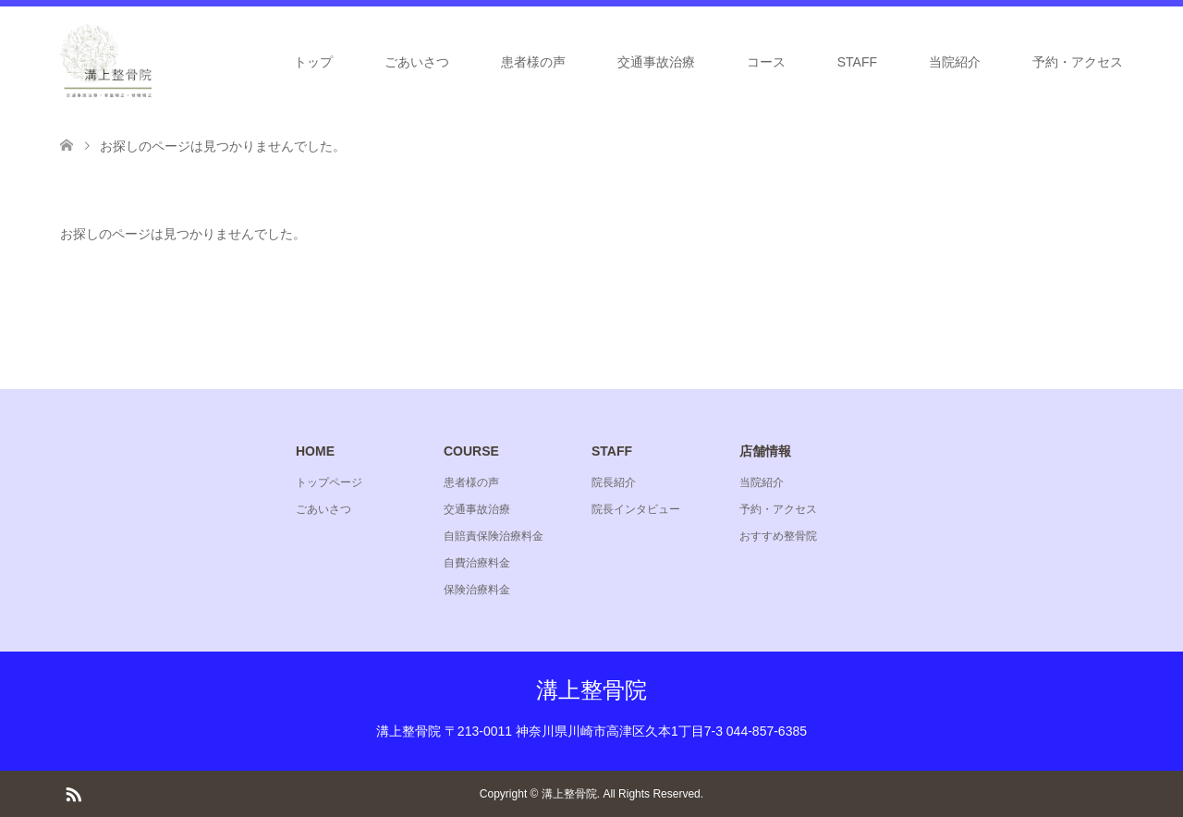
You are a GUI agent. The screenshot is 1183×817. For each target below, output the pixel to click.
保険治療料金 (477, 589)
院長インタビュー (636, 509)
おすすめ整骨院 (778, 536)
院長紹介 (614, 482)
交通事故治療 (656, 62)
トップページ (329, 482)
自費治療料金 (477, 562)
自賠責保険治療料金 (493, 536)
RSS (73, 793)
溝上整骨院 (591, 689)
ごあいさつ (416, 62)
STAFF (857, 62)
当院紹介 (955, 62)
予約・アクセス (1077, 62)
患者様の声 (533, 62)
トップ (313, 62)
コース (766, 62)
